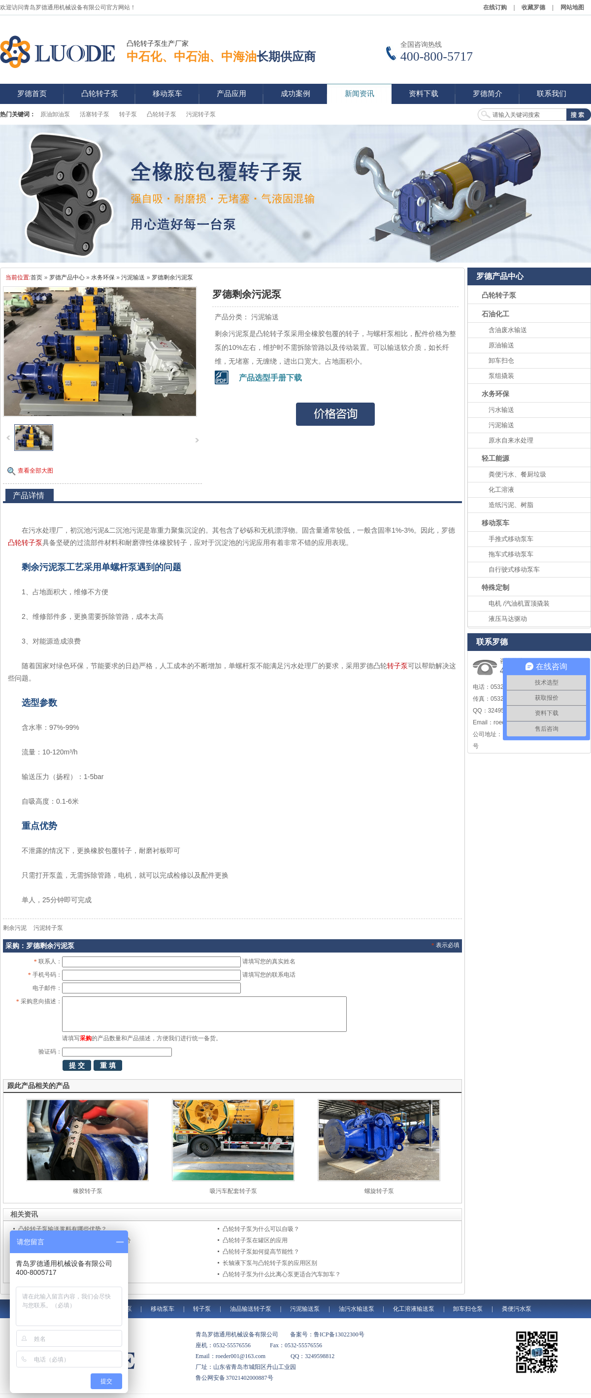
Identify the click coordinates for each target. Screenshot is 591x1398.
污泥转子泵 (201, 114)
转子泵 (128, 114)
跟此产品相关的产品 (38, 1086)
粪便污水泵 (516, 1308)
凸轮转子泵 (161, 114)
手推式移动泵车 (511, 539)
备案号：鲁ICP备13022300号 (327, 1334)
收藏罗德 (533, 7)
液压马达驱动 (508, 618)
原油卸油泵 (55, 114)
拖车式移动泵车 (511, 554)
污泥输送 (133, 277)
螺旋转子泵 (379, 1191)
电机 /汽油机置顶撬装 (519, 603)
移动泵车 (495, 523)
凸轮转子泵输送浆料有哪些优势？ (62, 1229)
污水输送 (501, 409)
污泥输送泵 (305, 1308)
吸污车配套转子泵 (233, 1191)
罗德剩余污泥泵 (172, 277)
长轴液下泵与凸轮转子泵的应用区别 (270, 1263)
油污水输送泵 (356, 1308)
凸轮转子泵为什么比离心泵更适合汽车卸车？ (282, 1274)
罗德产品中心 (67, 277)
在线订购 (495, 7)
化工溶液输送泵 (413, 1308)
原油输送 (501, 345)
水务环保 (103, 277)
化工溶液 (501, 489)
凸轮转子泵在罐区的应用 (255, 1240)
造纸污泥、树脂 (511, 505)
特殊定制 (495, 587)
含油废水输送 (508, 330)
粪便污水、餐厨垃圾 (517, 474)
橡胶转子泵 (87, 1191)
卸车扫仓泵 (468, 1308)
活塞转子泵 (94, 114)
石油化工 (495, 314)
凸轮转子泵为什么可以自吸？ (261, 1229)
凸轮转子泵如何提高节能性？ (261, 1251)
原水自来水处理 (511, 440)
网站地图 (572, 7)
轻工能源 (495, 458)
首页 (36, 277)
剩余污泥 (15, 927)
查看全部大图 (35, 470)
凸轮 (15, 542)
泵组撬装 (501, 375)
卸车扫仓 (501, 360)
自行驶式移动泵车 (514, 569)
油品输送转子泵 (250, 1308)
